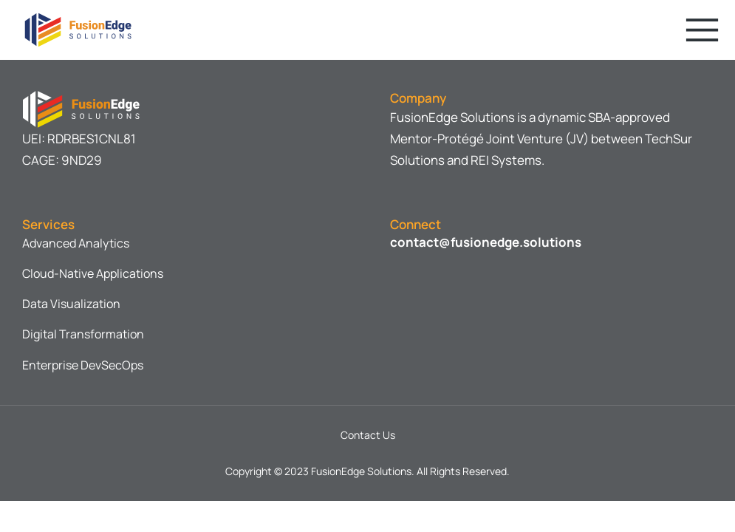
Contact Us (368, 435)
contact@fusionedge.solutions (485, 241)
